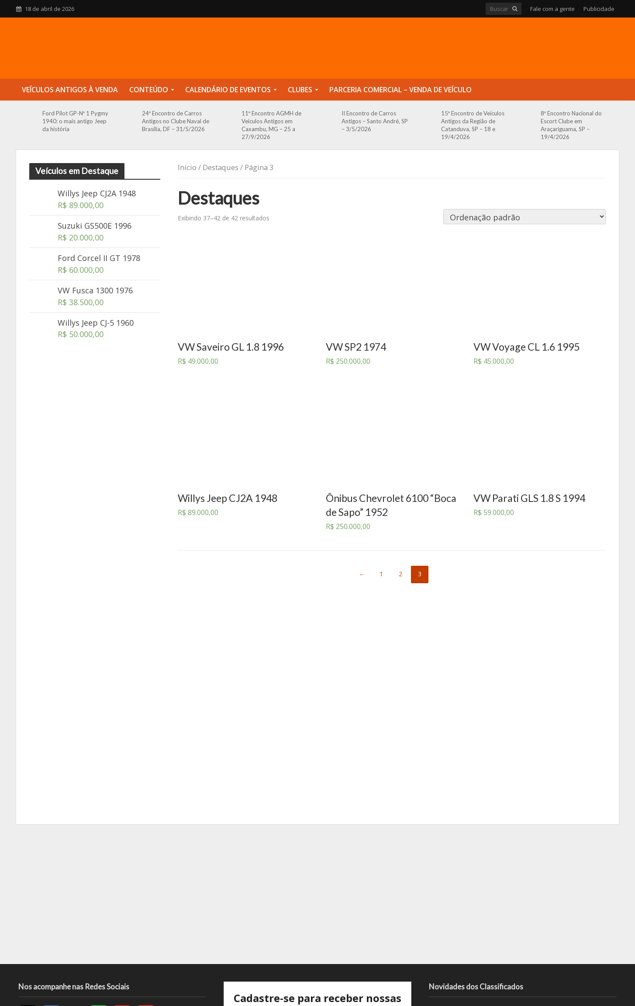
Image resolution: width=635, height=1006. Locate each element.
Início (187, 167)
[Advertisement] (317, 894)
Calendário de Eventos (228, 89)
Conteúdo (148, 89)
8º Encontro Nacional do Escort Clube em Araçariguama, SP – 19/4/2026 (571, 125)
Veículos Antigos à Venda (70, 89)
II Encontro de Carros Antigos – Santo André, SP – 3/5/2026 (375, 121)
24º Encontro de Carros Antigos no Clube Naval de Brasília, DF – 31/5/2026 (175, 121)
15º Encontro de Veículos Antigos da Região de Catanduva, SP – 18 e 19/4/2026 (472, 125)
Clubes (300, 89)
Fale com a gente (552, 9)
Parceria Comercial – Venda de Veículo (400, 89)
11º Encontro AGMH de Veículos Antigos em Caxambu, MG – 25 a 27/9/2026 (271, 125)
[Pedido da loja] (524, 216)
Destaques (220, 167)
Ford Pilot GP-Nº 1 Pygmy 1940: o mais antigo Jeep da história (75, 121)
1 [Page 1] (381, 574)
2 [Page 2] (400, 574)
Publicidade (598, 9)
